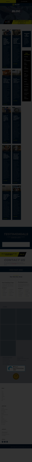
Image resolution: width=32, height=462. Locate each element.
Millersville (20, 294)
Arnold (26, 294)
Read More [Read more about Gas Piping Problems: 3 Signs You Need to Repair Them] (5, 218)
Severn (20, 291)
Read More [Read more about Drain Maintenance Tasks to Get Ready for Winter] (5, 104)
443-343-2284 (24, 1)
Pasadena (4, 289)
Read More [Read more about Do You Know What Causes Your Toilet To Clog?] (15, 100)
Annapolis (26, 291)
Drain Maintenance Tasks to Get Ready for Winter (6, 80)
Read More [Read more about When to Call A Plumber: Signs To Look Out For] (5, 142)
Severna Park (5, 292)
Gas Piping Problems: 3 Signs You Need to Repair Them (6, 197)
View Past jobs (16, 270)
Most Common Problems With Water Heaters (6, 155)
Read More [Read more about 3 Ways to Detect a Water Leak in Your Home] (15, 216)
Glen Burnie (11, 289)
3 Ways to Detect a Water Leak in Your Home (16, 196)
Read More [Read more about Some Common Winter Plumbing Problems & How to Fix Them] (5, 67)
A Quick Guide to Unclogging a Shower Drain (16, 117)
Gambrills (4, 295)
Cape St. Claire (11, 292)
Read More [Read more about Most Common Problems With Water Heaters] (5, 180)
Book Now (8, 1)
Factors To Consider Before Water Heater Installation (16, 41)
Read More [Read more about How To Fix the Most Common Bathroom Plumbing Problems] (15, 182)
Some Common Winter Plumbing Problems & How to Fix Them (6, 41)
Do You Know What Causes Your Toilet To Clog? (16, 80)
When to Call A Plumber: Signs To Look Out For (5, 118)
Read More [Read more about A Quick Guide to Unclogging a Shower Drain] (15, 140)
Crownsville (11, 295)
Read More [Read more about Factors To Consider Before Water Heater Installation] (15, 63)
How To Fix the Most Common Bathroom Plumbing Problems (16, 156)
